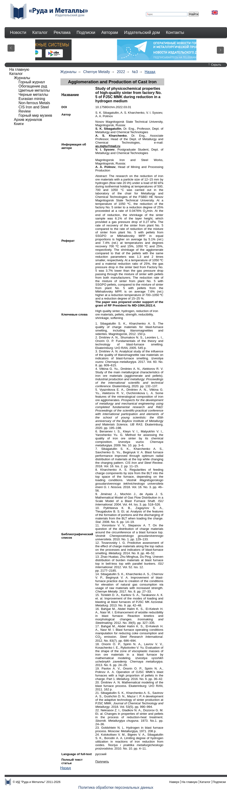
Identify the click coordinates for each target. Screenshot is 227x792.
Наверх (174, 782)
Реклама (62, 32)
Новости (18, 32)
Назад (150, 72)
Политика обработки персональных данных (115, 787)
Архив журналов (28, 120)
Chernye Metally (96, 72)
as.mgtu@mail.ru (107, 146)
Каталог (39, 32)
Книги (19, 124)
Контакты (175, 32)
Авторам (109, 32)
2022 (121, 72)
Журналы (68, 72)
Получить (102, 761)
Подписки (86, 32)
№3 (135, 72)
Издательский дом (142, 32)
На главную (19, 69)
